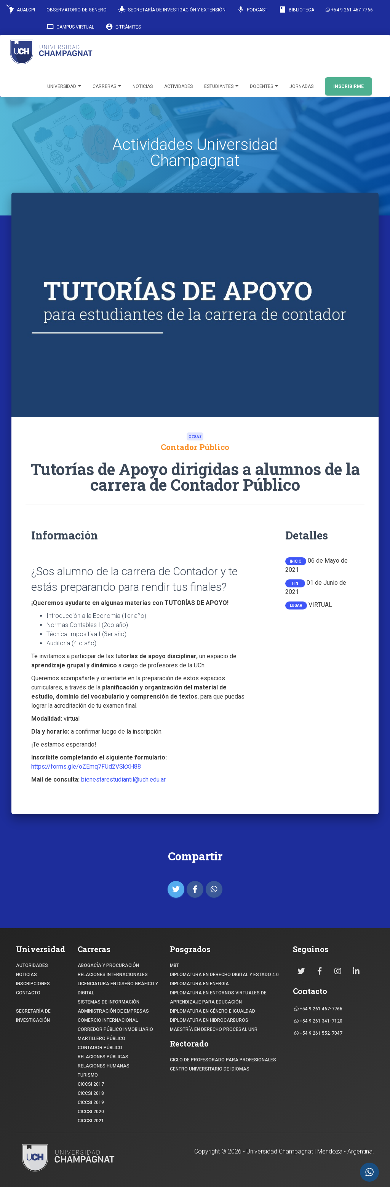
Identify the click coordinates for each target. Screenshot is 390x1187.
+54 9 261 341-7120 (318, 1021)
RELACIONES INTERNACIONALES (113, 974)
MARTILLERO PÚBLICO (101, 1038)
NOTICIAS (26, 974)
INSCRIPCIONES (33, 983)
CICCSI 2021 (91, 1120)
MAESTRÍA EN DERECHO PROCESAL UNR (213, 1029)
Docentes (264, 86)
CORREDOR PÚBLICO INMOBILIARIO (115, 1029)
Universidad (64, 86)
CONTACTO (28, 993)
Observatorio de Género (76, 10)
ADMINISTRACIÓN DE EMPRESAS (113, 1011)
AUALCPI (20, 9)
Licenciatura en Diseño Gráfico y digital (118, 988)
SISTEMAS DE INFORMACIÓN (108, 1002)
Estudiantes (221, 86)
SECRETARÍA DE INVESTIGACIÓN (33, 1015)
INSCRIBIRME (348, 86)
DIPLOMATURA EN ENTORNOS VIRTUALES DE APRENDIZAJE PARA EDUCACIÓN (218, 997)
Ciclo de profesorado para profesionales (223, 1060)
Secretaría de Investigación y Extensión (171, 9)
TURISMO (88, 1075)
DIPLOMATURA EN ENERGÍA (199, 983)
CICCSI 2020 (91, 1111)
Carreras (107, 86)
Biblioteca (296, 9)
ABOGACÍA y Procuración (108, 965)
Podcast (252, 9)
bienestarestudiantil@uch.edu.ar (123, 779)
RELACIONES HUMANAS (103, 1066)
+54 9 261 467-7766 (349, 10)
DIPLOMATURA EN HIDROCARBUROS (209, 1020)
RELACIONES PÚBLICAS (103, 1056)
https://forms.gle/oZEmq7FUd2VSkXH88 (86, 766)
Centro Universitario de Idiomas (209, 1069)
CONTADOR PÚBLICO (100, 1047)
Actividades (178, 86)
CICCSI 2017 (91, 1084)
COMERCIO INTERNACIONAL (108, 1020)
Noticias (143, 86)
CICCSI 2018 (91, 1093)
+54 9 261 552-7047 (318, 1033)
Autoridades (32, 965)
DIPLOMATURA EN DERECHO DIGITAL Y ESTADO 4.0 (224, 974)
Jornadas (301, 86)
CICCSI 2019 (91, 1102)
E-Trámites (123, 26)
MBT (174, 965)
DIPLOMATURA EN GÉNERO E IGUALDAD (212, 1011)
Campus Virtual (70, 26)
